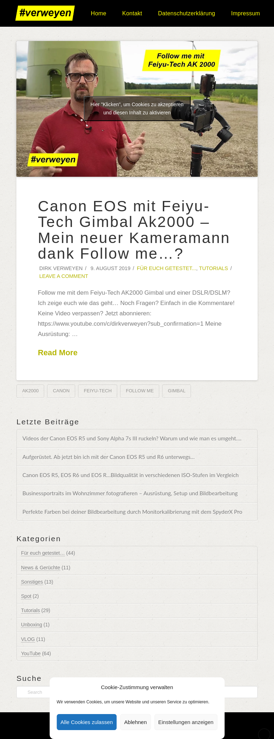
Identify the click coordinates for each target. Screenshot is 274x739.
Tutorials (213, 268)
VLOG (28, 639)
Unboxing (31, 624)
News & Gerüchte (40, 567)
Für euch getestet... (166, 268)
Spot (26, 596)
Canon (61, 390)
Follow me (140, 390)
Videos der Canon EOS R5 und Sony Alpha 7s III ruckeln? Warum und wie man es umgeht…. (132, 438)
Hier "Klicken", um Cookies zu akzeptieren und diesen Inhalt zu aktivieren (137, 108)
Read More (58, 352)
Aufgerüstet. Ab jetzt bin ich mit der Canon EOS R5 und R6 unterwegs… (108, 457)
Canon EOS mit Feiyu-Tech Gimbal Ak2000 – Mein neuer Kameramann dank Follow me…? (134, 230)
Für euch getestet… (43, 553)
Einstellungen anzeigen (185, 722)
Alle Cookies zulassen (87, 722)
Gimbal (176, 390)
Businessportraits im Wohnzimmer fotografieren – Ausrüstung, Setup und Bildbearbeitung (130, 493)
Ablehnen (135, 722)
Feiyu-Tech (98, 390)
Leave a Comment (63, 276)
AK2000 (30, 390)
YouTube (31, 653)
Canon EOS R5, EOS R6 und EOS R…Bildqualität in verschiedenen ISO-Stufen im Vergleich (130, 475)
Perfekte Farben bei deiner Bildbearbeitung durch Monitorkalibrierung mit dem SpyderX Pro (132, 511)
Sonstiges (32, 582)
